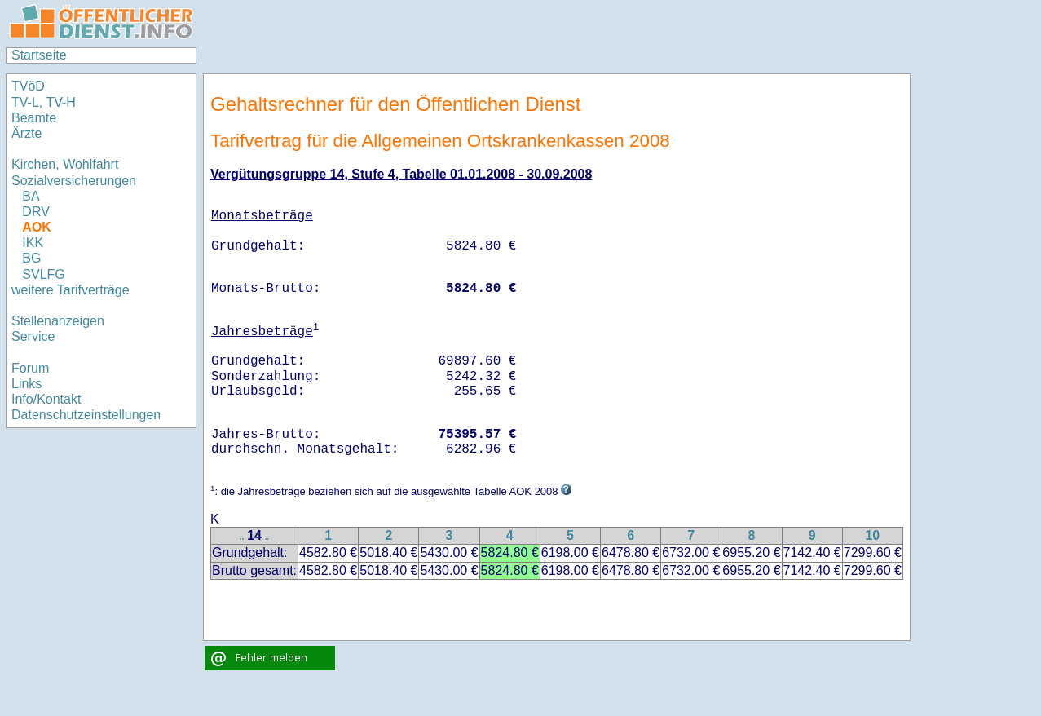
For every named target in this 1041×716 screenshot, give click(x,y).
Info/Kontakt (46, 399)
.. (242, 537)
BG (31, 258)
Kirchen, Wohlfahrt (64, 164)
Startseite (39, 55)
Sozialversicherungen (73, 181)
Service (33, 336)
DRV (36, 212)
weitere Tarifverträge (70, 290)
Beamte (33, 118)
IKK (32, 243)
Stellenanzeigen (57, 321)
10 (872, 535)
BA (30, 196)
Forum (30, 368)
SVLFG (43, 274)
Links (26, 384)
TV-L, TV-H (43, 102)
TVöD (28, 86)
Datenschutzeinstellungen (86, 415)
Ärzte (26, 133)
